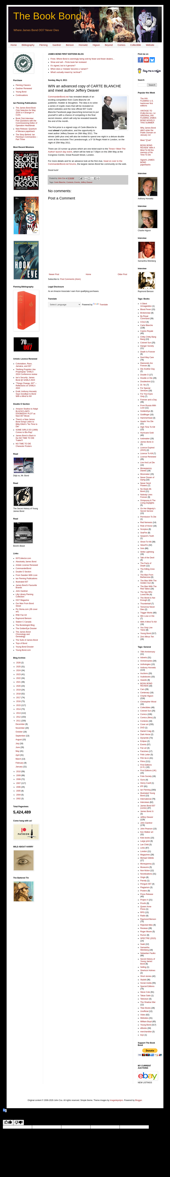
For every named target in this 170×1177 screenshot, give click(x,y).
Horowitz (83, 45)
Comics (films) (146, 717)
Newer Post (54, 274)
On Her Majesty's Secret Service (147, 509)
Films (142, 761)
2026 (18, 663)
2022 (18, 678)
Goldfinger (144, 414)
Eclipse (143, 741)
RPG (142, 912)
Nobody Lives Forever (146, 495)
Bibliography (28, 45)
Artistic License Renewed (27, 565)
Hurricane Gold (147, 433)
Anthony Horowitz (148, 667)
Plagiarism (145, 887)
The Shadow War (147, 1002)
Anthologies (145, 664)
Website (150, 45)
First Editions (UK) (148, 770)
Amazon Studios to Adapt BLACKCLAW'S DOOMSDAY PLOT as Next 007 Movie (27, 412)
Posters (143, 891)
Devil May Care (147, 357)
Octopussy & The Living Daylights (147, 501)
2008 (18, 779)
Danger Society (147, 346)
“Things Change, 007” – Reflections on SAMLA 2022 (26, 385)
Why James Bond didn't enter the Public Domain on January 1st (148, 131)
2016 (18, 701)
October (19, 732)
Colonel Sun (145, 343)
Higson (96, 45)
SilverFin (144, 545)
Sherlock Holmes (147, 970)
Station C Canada (23, 622)
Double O (144, 375)
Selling (143, 967)
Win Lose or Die (147, 616)
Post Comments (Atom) (70, 279)
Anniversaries (146, 661)
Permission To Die (148, 517)
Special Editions (147, 986)
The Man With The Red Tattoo (148, 587)
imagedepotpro (116, 1100)
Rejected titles (146, 925)
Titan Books (145, 1008)
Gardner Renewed (24, 88)
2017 (18, 697)
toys (142, 1035)
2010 (18, 771)
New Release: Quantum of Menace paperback (26, 130)
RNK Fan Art (21, 615)
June (18, 747)
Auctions (144, 673)
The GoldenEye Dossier (26, 628)
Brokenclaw (145, 313)
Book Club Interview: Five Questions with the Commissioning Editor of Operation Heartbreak (26, 122)
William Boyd (146, 1021)
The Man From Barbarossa (146, 576)
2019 (18, 690)
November (20, 728)
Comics (121, 45)
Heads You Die (146, 421)
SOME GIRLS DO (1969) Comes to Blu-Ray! (27, 431)
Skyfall (143, 980)
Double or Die (146, 378)
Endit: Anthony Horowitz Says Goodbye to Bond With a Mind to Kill (26, 393)
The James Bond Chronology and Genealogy (23, 634)
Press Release (146, 894)
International (145, 799)
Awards (143, 680)
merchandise (146, 1031)
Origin (143, 877)
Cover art (144, 724)
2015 (18, 705)
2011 (18, 721)
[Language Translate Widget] (64, 304)
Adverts (143, 657)
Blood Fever (145, 309)
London (143, 851)
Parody (143, 880)
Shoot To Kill (145, 542)
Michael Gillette (147, 858)
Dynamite (144, 738)
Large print (145, 841)
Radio (142, 916)
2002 (18, 798)
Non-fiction (145, 870)
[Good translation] (8, 1122)
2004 (18, 795)
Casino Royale (146, 331)
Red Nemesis (146, 522)
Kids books (145, 838)
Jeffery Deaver (86, 182)
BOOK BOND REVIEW (146, 684)
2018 (18, 694)
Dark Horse (145, 734)
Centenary (144, 692)
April (18, 755)
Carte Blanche (59, 182)
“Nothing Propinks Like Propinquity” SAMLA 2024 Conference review (26, 371)
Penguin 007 (145, 884)
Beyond (109, 45)
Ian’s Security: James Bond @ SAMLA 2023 (25, 378)
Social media (146, 983)
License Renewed (148, 457)
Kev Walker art (146, 832)
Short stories (145, 976)
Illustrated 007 (22, 582)
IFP (141, 786)
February (20, 763)
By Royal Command (144, 317)
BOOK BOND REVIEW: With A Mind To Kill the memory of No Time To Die (147, 150)
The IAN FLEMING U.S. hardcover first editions (146, 102)
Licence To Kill (146, 453)
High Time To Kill (147, 427)
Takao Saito (145, 995)
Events (77, 182)
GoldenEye (145, 411)
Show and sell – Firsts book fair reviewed (68, 62)
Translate (100, 304)
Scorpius (144, 529)
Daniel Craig (145, 731)
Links (142, 848)
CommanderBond (23, 568)
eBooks (143, 1028)
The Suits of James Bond (27, 640)
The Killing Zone (147, 569)
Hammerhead (146, 418)
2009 (18, 775)
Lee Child (144, 844)
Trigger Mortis (146, 613)
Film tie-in (144, 758)
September (21, 736)
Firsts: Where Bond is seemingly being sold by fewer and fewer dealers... (83, 59)
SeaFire (143, 533)
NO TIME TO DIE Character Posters (24, 445)
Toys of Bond (21, 643)
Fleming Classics (23, 85)
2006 (18, 787)
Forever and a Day (148, 400)
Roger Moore (146, 931)
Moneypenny (146, 864)
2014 (18, 709)
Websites (144, 1018)
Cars (142, 689)
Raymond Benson (23, 618)
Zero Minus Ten (147, 637)
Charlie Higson (146, 696)
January (19, 767)
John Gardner (22, 591)
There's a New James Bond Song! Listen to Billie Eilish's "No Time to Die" (26, 423)
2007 (18, 783)
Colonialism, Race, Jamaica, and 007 (24, 365)
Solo (142, 548)
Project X (144, 900)
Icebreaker (145, 438)
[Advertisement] (23, 957)
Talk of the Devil (147, 557)
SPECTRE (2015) (148, 938)
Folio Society (146, 776)
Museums (144, 867)
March (19, 759)
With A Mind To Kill (148, 622)
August (19, 739)
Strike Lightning (147, 552)
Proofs (143, 903)
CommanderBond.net (58, 96)
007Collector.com (23, 558)
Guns (142, 780)
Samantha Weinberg (144, 948)
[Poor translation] (18, 1122)
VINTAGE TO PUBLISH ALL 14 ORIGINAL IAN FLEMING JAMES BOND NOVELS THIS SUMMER (148, 117)
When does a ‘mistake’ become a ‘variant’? (69, 69)
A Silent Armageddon (146, 304)
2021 (18, 682)
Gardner (56, 45)
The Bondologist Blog (25, 625)
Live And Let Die (147, 462)
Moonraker (145, 474)
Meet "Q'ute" (145, 140)
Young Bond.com (23, 650)
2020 (18, 686)
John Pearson (146, 829)
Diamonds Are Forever (146, 364)
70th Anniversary (147, 652)
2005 (18, 791)
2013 (18, 713)
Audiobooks (145, 677)
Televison (144, 999)
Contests (69, 182)
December (20, 724)
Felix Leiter (145, 754)
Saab (142, 944)
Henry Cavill (145, 783)
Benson (70, 45)
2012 (18, 717)
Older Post (122, 274)
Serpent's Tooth (147, 536)
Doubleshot (145, 381)
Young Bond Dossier (25, 647)
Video (142, 1015)
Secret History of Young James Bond (147, 961)
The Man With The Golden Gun (148, 581)
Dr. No (143, 385)
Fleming (43, 45)
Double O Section (23, 572)
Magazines (145, 855)
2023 (18, 674)
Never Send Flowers (145, 484)
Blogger (138, 1100)
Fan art (143, 748)
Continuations (22, 95)
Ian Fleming (145, 790)
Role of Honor (146, 526)
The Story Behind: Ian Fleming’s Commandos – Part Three (27, 137)
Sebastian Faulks (147, 953)
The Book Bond (47, 15)
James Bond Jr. (147, 442)
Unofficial (144, 1011)
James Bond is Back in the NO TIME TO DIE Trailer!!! (26, 438)
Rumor (143, 935)
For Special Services (145, 389)
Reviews (144, 928)
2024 (18, 670)
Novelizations (146, 874)
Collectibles (145, 707)
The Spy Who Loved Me (146, 593)
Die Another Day (147, 369)
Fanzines (144, 751)
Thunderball (145, 603)
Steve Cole (145, 992)
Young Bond (21, 92)
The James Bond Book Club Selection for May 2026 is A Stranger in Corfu (26, 111)
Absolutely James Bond (26, 561)
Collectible (135, 45)
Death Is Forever (147, 352)
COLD (143, 322)
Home (14, 45)
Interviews (144, 802)
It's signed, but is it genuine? (63, 65)
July (18, 743)
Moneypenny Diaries (146, 469)
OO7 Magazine (22, 600)
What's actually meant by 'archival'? (66, 72)
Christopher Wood (148, 702)
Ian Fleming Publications (26, 578)
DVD (142, 728)
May (18, 751)
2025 (18, 666)
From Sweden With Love (26, 575)
